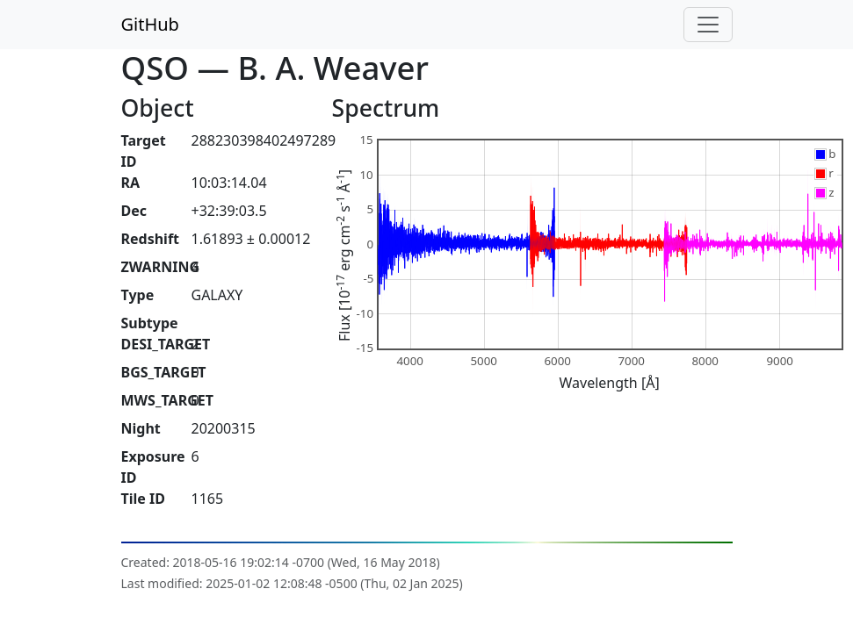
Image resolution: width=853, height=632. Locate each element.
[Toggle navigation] (708, 24)
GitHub (150, 24)
